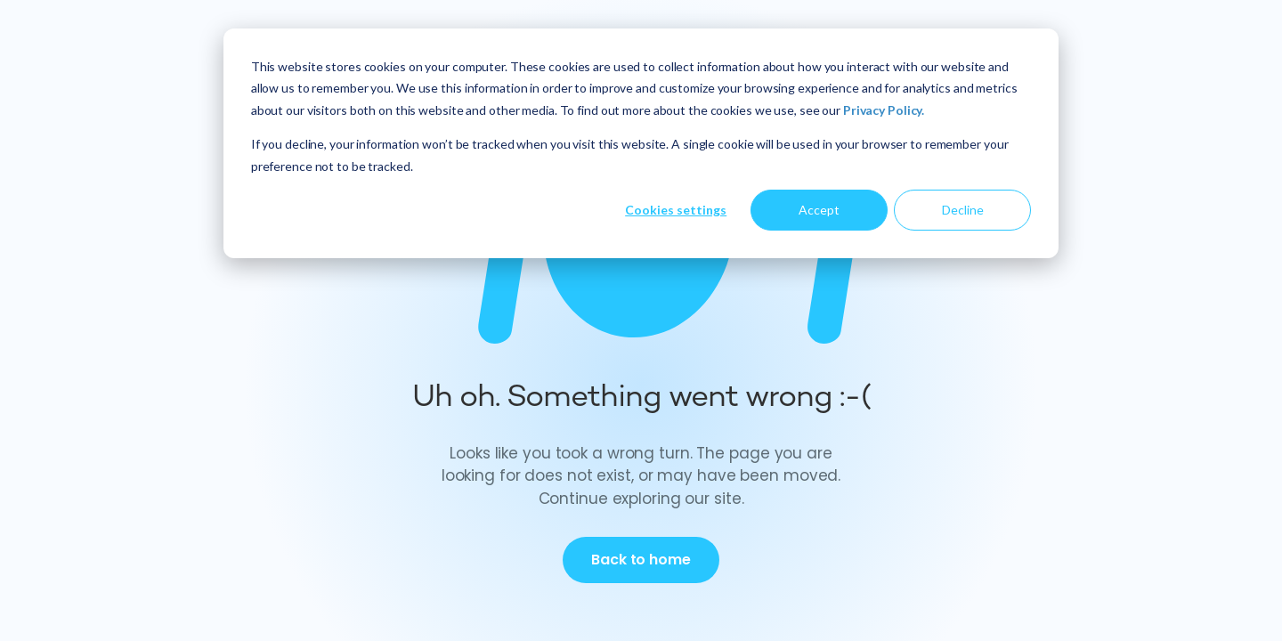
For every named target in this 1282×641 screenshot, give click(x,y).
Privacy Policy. (883, 110)
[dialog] (641, 143)
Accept (819, 209)
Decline (963, 209)
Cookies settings (675, 209)
